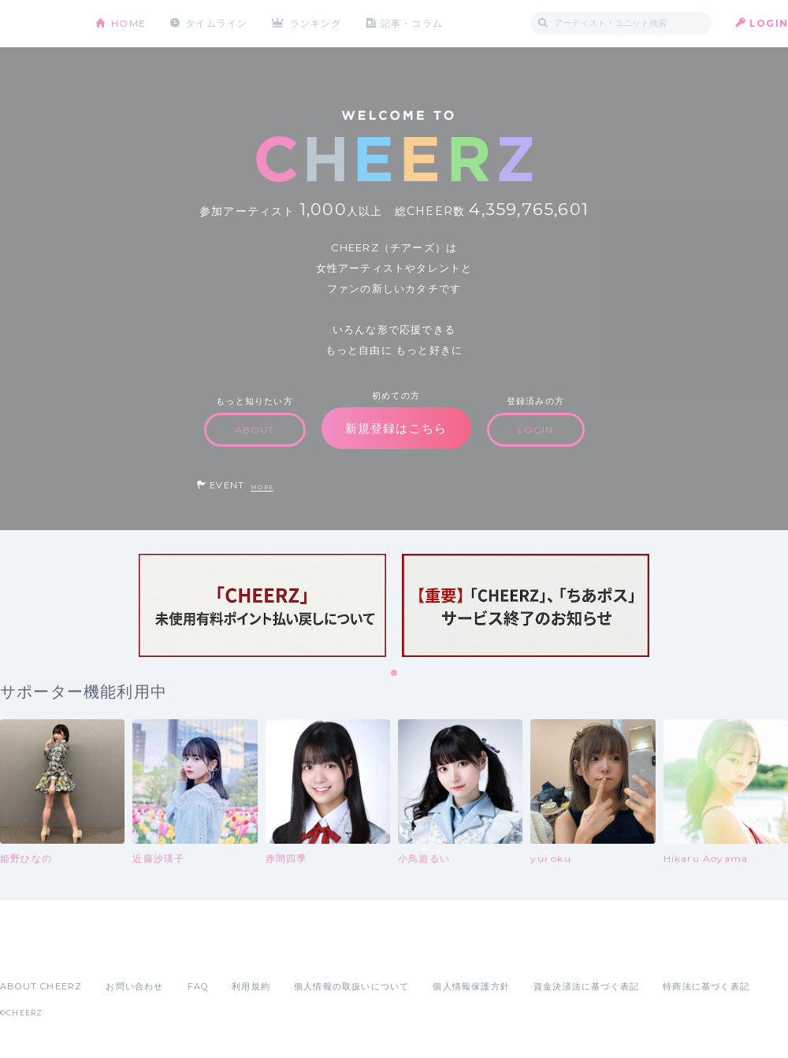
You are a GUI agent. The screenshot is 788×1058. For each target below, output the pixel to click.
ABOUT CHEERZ (41, 986)
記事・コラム (412, 23)
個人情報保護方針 (471, 986)
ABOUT (255, 430)
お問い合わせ (134, 986)
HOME (128, 23)
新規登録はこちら (396, 428)
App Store (36, 951)
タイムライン (216, 23)
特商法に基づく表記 (706, 986)
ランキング (316, 23)
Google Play (119, 951)
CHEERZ (36, 24)
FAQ (198, 986)
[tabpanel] (262, 605)
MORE (262, 487)
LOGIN (768, 23)
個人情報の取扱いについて (351, 986)
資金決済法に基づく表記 (586, 986)
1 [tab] (395, 673)
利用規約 (251, 986)
